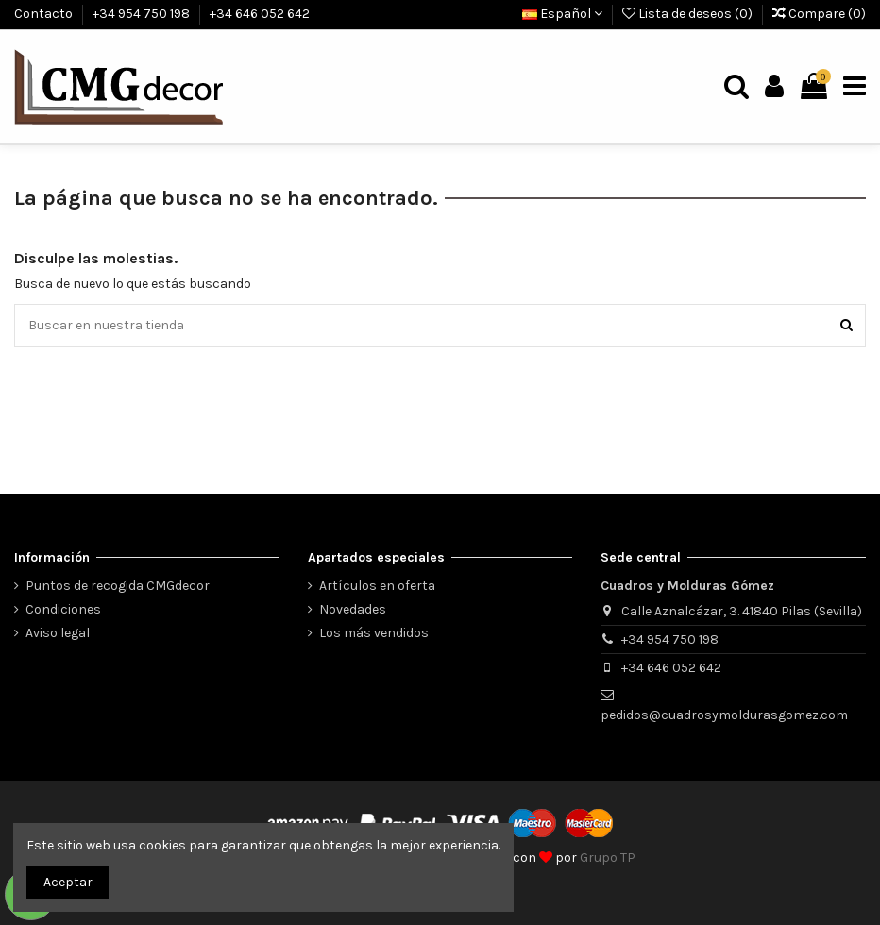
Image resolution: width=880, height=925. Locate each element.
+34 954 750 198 (143, 14)
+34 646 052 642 (260, 14)
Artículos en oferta (377, 586)
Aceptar (68, 882)
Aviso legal (57, 633)
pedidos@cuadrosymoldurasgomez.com (724, 715)
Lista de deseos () (688, 14)
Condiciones (63, 609)
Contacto (45, 14)
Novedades (352, 609)
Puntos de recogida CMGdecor (117, 586)
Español (562, 14)
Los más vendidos (374, 633)
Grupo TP (607, 857)
